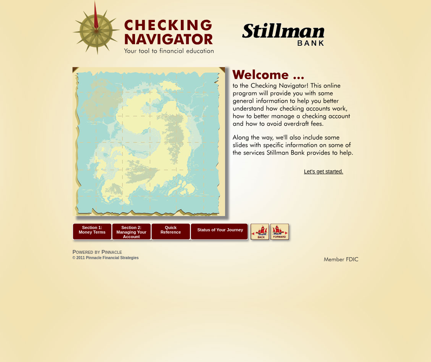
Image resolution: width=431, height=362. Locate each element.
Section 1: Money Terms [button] (92, 229)
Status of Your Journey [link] (220, 229)
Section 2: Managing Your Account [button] (131, 232)
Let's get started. (323, 171)
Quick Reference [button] (171, 229)
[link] (260, 238)
